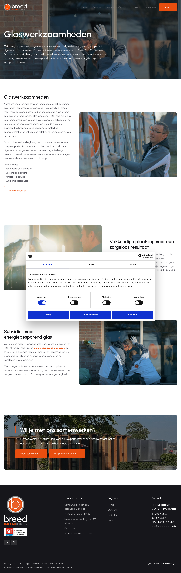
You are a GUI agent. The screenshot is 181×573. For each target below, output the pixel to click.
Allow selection (90, 314)
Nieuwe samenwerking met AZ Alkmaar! (80, 521)
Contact (167, 7)
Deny (48, 314)
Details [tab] (90, 264)
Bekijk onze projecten (65, 453)
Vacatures (151, 7)
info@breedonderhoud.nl (164, 526)
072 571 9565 (159, 514)
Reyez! (173, 563)
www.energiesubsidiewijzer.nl (49, 348)
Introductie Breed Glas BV (77, 514)
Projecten (97, 7)
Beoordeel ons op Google (60, 567)
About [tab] (133, 264)
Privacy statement (13, 563)
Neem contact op (17, 190)
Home (85, 7)
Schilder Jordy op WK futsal (78, 533)
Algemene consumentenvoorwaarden (44, 563)
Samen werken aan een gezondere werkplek (76, 506)
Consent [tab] (47, 264)
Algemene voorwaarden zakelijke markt (24, 567)
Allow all (132, 314)
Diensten (136, 7)
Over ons (122, 7)
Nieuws (110, 7)
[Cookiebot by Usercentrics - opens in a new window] (140, 256)
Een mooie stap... (73, 528)
